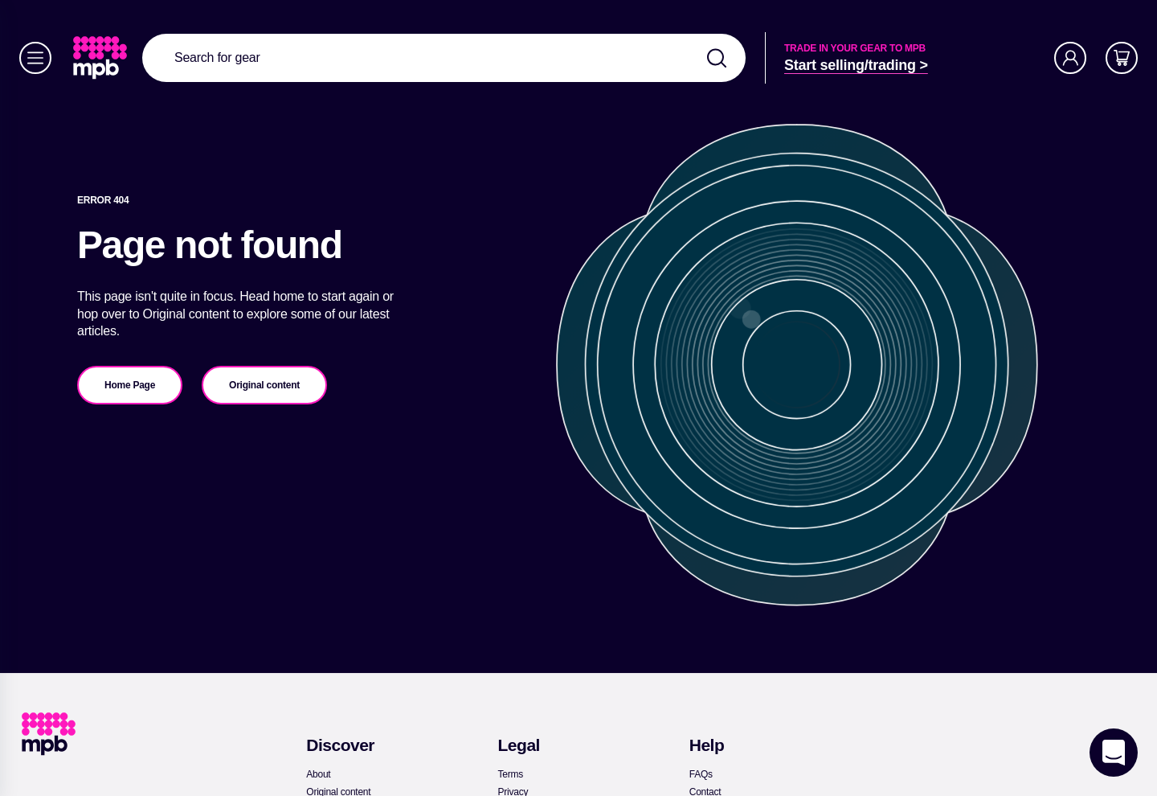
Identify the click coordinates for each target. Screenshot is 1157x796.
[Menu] (35, 58)
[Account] (1070, 58)
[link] (101, 58)
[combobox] (444, 58)
